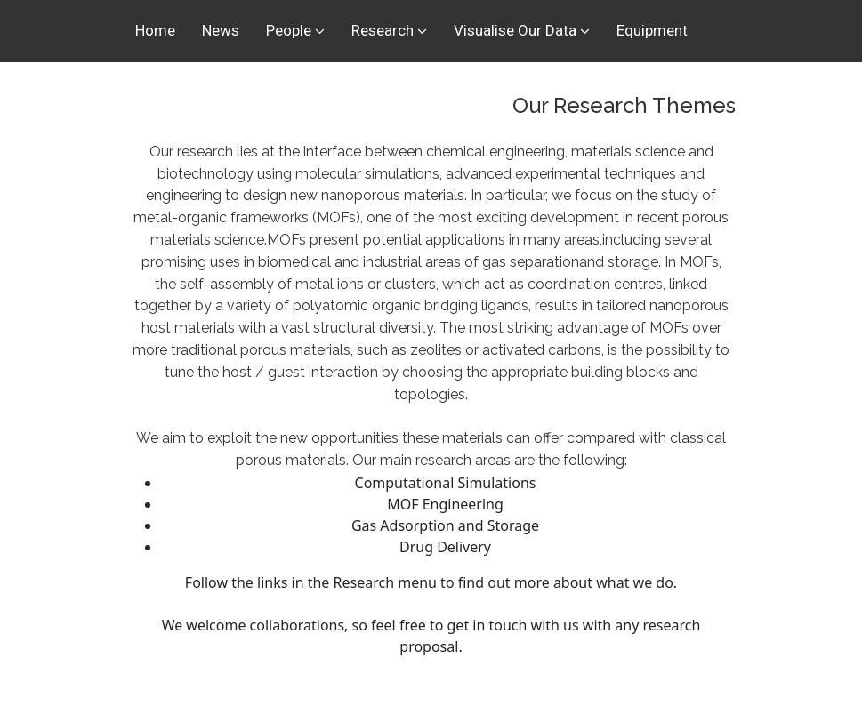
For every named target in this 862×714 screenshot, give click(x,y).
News (220, 30)
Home (155, 30)
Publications (176, 89)
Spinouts (273, 89)
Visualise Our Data (515, 30)
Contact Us (457, 89)
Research (382, 30)
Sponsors (361, 89)
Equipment (652, 30)
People (288, 30)
